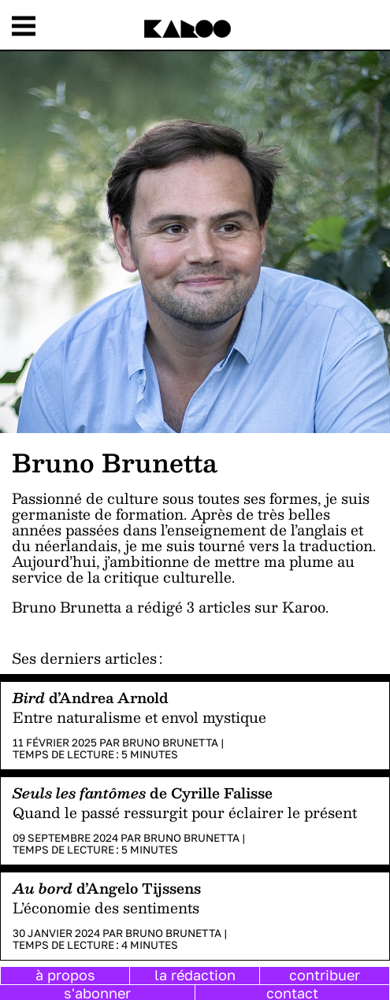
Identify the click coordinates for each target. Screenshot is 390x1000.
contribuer (324, 974)
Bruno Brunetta (170, 742)
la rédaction (195, 974)
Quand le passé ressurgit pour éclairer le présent (185, 812)
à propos (65, 974)
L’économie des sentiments (106, 907)
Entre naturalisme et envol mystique (139, 717)
